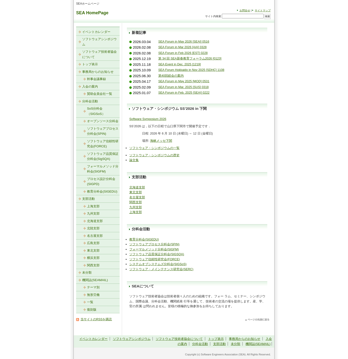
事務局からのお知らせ (98, 72)
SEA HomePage (92, 12)
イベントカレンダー (96, 32)
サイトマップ (263, 10)
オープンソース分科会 (102, 121)
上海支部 (135, 212)
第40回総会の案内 (171, 75)
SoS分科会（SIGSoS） (96, 111)
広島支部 (93, 243)
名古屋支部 (137, 197)
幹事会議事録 (96, 79)
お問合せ (244, 10)
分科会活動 (90, 101)
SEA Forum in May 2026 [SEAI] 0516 (183, 41)
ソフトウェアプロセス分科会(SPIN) (154, 244)
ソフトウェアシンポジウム (99, 41)
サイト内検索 (213, 16)
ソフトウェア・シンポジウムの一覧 (154, 148)
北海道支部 (137, 187)
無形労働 (93, 295)
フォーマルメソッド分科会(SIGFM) (154, 249)
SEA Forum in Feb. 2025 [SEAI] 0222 (184, 92)
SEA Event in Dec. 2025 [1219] (179, 64)
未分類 (87, 272)
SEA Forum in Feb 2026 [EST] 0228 (183, 53)
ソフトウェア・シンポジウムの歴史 (154, 155)
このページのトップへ (257, 319)
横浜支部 (93, 258)
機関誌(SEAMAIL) (95, 280)
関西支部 (135, 202)
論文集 (134, 160)
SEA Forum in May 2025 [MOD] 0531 (183, 81)
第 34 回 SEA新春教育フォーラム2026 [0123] (189, 58)
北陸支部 (93, 228)
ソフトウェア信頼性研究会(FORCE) (154, 259)
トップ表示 (90, 64)
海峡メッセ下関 (161, 140)
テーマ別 (93, 287)
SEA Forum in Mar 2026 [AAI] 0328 (182, 47)
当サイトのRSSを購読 (96, 319)
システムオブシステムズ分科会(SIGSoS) (158, 264)
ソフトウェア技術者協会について (99, 54)
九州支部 (135, 207)
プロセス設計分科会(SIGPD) (101, 181)
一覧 (90, 302)
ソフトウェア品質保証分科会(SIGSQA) (156, 254)
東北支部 (135, 192)
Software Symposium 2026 (147, 119)
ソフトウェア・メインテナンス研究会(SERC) (161, 269)
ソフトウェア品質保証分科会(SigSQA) (102, 156)
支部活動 (88, 199)
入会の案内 (90, 86)
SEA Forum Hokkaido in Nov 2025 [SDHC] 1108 (191, 70)
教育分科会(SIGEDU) (144, 239)
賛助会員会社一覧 (99, 94)
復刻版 (91, 309)
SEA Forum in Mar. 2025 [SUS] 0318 (183, 87)
